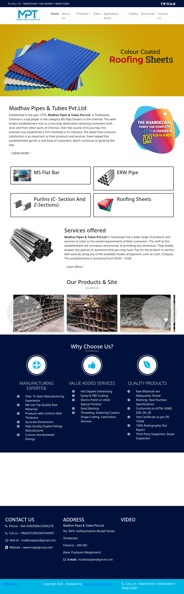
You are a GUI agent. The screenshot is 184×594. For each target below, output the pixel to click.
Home (55, 14)
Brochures (148, 14)
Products (82, 14)
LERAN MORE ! (21, 153)
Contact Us (163, 16)
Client (97, 14)
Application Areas (111, 16)
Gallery (133, 14)
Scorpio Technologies (97, 584)
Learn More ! (75, 267)
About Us (66, 16)
